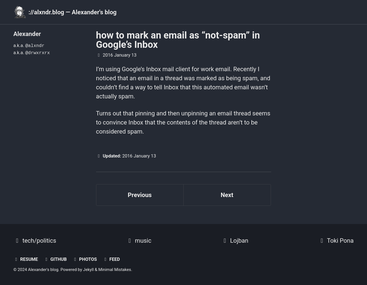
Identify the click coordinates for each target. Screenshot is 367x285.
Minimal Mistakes (114, 269)
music (138, 240)
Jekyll (88, 269)
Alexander (27, 34)
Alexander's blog (43, 269)
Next (227, 195)
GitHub (55, 259)
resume (25, 259)
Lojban (234, 240)
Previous (140, 195)
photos (84, 259)
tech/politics (34, 240)
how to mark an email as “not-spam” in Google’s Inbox (178, 40)
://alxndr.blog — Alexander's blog (73, 12)
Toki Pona (336, 240)
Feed (111, 259)
